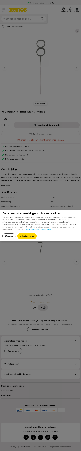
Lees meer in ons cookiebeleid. (38, 229)
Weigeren (9, 236)
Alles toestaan (27, 236)
